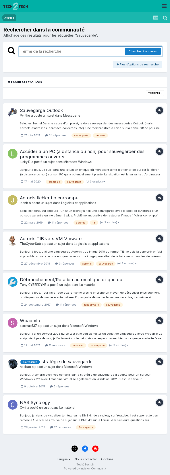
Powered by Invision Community (85, 468)
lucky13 (25, 162)
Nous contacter (86, 459)
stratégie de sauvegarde (67, 361)
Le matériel (87, 285)
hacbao (25, 367)
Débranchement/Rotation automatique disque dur (72, 279)
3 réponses (65, 263)
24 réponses (55, 135)
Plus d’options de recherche (138, 64)
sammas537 (28, 326)
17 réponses (60, 427)
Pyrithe (25, 115)
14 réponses (58, 222)
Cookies (107, 459)
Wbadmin (30, 320)
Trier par (155, 93)
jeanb (24, 203)
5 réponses (60, 386)
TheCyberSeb (30, 243)
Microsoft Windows (78, 162)
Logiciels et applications (78, 203)
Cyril (23, 407)
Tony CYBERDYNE (33, 285)
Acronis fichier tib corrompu (49, 197)
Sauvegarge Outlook (41, 110)
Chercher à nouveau (143, 51)
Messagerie (71, 115)
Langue (63, 459)
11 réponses (55, 345)
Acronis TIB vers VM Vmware (51, 238)
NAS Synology (35, 402)
